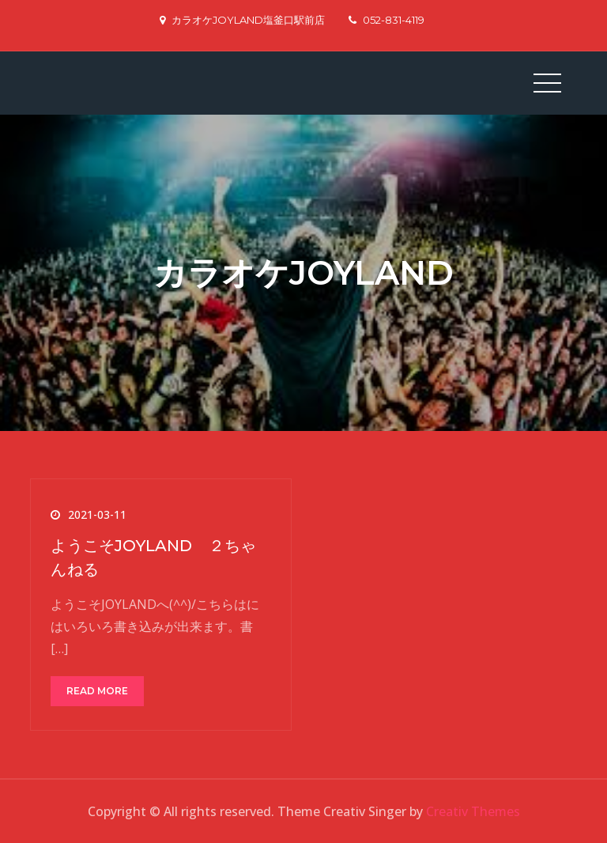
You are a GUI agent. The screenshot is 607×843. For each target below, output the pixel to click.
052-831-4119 (386, 19)
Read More (97, 691)
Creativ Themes (473, 811)
